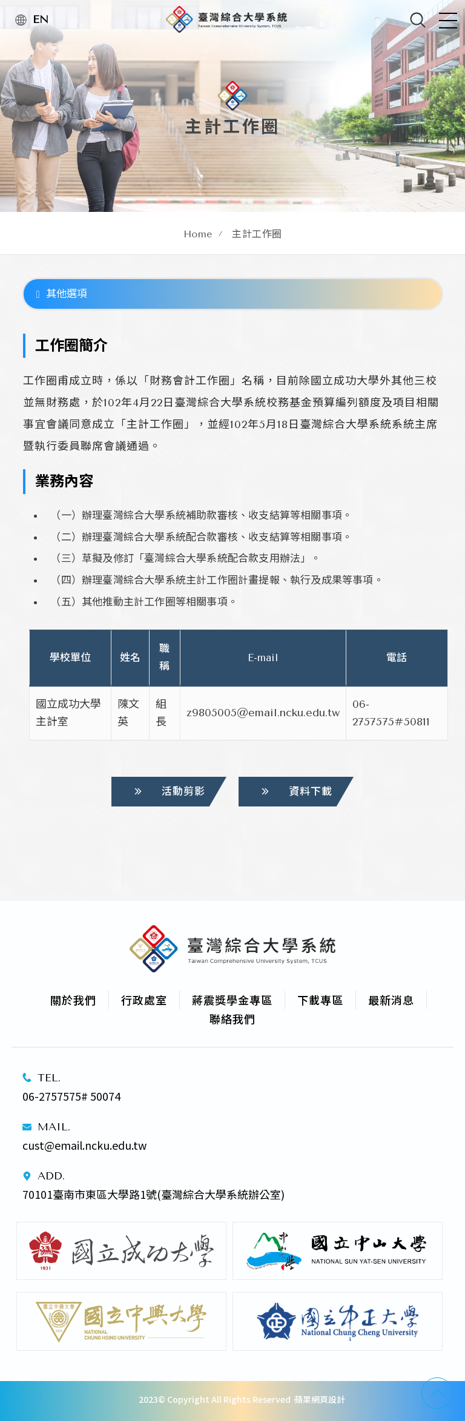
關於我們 (73, 999)
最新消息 (391, 999)
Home (198, 234)
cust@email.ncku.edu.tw (84, 1145)
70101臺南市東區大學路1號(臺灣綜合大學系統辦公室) (154, 1194)
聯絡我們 (232, 1018)
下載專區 (320, 999)
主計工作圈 (257, 234)
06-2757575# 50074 (71, 1096)
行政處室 (144, 999)
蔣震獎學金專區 (232, 999)
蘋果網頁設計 (319, 1399)
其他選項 (61, 294)
